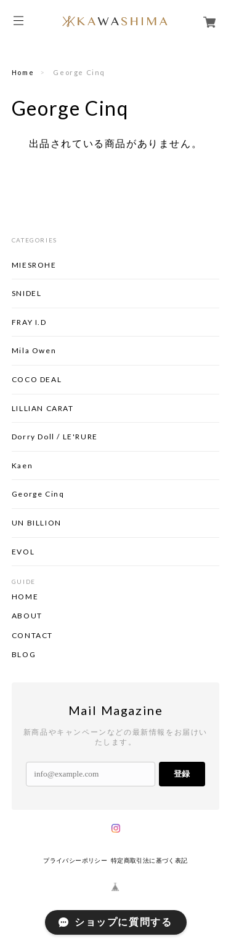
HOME (25, 597)
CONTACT (32, 635)
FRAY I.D (29, 322)
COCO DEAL (37, 379)
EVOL (23, 551)
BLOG (24, 654)
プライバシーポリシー (75, 860)
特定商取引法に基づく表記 (149, 860)
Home (23, 72)
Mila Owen (34, 350)
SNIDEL (27, 293)
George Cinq (38, 493)
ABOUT (27, 616)
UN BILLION (37, 522)
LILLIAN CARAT (43, 408)
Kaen (22, 465)
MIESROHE (34, 265)
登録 (182, 773)
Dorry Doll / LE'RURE (55, 436)
